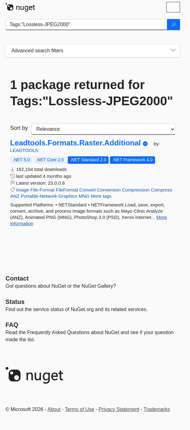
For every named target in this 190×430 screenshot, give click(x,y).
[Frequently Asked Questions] (12, 324)
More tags (101, 196)
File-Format (43, 189)
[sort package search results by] (103, 129)
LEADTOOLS (24, 150)
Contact (17, 278)
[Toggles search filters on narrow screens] (173, 51)
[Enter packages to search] (86, 24)
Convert (87, 189)
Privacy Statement (119, 409)
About (54, 409)
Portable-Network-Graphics (49, 196)
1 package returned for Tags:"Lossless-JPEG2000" (91, 93)
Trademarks (157, 409)
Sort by (19, 128)
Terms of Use (79, 409)
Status (15, 301)
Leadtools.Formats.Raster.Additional (75, 142)
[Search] (173, 24)
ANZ (15, 196)
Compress (161, 189)
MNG (84, 196)
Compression (135, 189)
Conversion (109, 189)
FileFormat (67, 189)
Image (22, 189)
